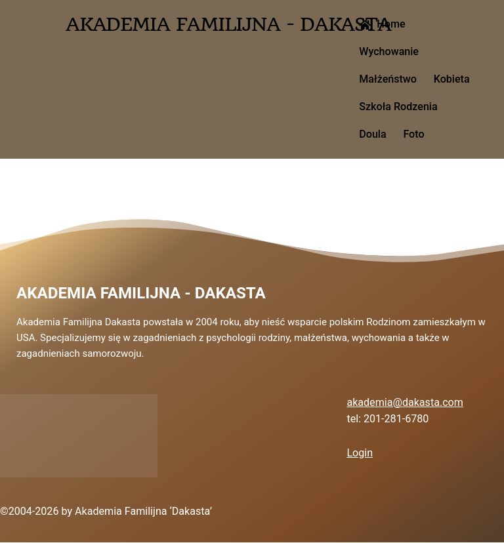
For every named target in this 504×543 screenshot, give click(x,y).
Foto (413, 134)
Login (359, 453)
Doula (372, 134)
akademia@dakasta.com (404, 402)
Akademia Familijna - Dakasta (141, 293)
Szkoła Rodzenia (398, 106)
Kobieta (452, 79)
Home (382, 24)
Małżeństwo (388, 79)
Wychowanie (389, 51)
